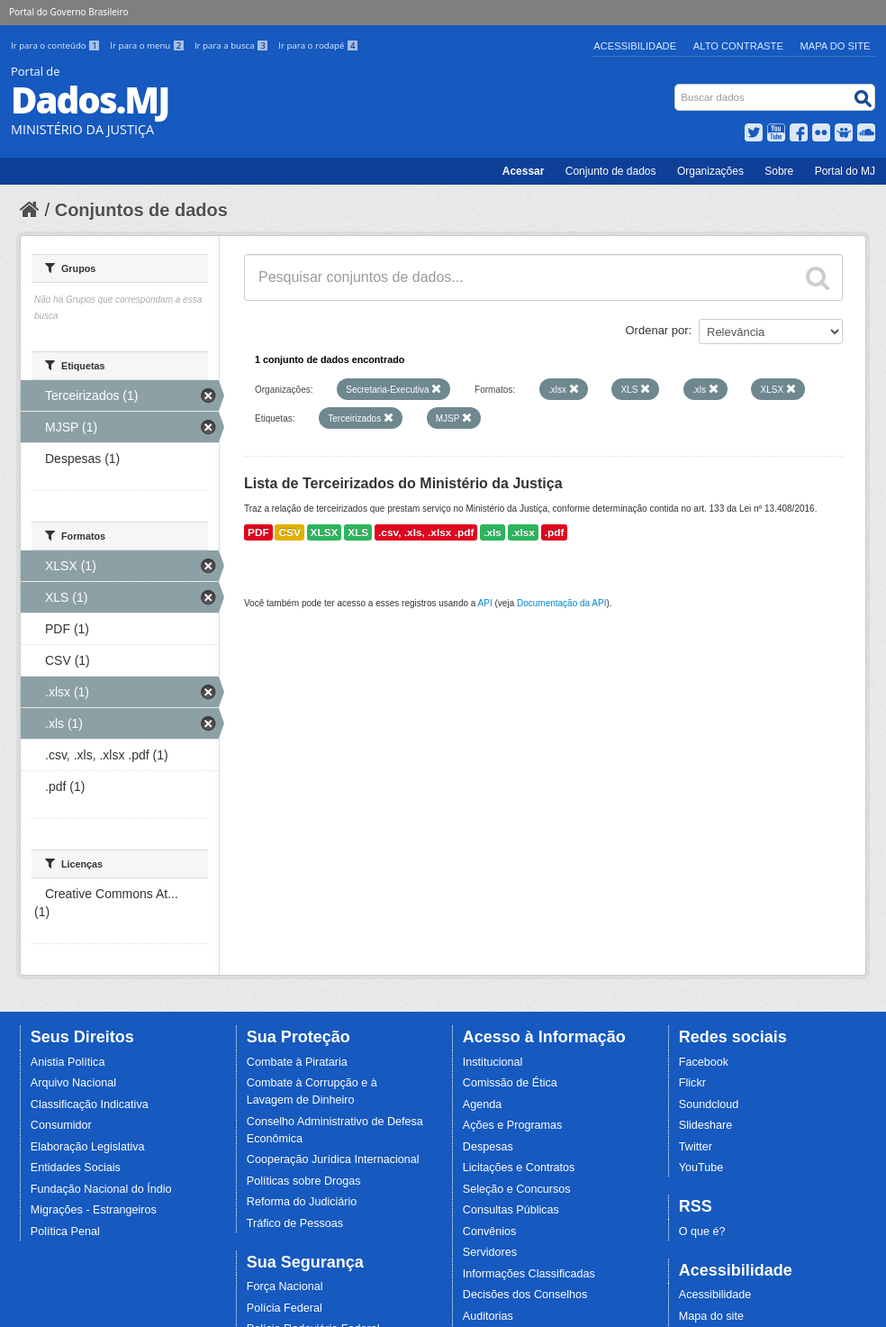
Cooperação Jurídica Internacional (333, 1159)
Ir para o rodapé (318, 45)
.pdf (555, 532)
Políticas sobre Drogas (304, 1181)
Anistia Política (68, 1062)
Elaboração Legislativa (88, 1147)
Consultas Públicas (511, 1210)
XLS (358, 532)
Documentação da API (562, 603)
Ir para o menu (148, 45)
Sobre (778, 171)
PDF (258, 532)
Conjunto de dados (610, 171)
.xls (493, 532)
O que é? (702, 1231)
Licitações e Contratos (519, 1167)
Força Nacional (285, 1286)
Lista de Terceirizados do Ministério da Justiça (403, 483)
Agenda (482, 1104)
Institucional (493, 1062)
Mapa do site (711, 1316)
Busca (676, 87)
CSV (289, 532)
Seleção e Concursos (517, 1189)
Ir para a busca (232, 45)
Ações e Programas (513, 1125)
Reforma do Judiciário (302, 1201)
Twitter (695, 1147)
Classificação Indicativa (90, 1104)
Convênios (490, 1231)
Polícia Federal (284, 1308)
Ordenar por (657, 330)
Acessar (523, 171)
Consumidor (61, 1125)
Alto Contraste (738, 46)
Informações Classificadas (529, 1274)
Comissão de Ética (510, 1083)
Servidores (490, 1252)
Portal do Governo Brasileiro (68, 11)
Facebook (703, 1062)
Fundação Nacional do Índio (101, 1189)
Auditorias (488, 1316)
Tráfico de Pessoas (295, 1223)
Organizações (710, 171)
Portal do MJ (845, 171)
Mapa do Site (835, 46)
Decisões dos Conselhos (525, 1294)
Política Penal (65, 1231)
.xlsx (523, 532)
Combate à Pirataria (297, 1062)
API (485, 603)
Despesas (488, 1147)
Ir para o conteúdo (57, 45)
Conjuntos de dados (141, 210)
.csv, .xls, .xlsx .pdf (426, 532)
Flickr (692, 1083)
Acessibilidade (634, 46)
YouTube (701, 1167)
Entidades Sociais (76, 1167)
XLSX (325, 532)
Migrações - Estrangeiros (94, 1210)
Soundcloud (709, 1104)
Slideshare (706, 1125)
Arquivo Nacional (73, 1083)
